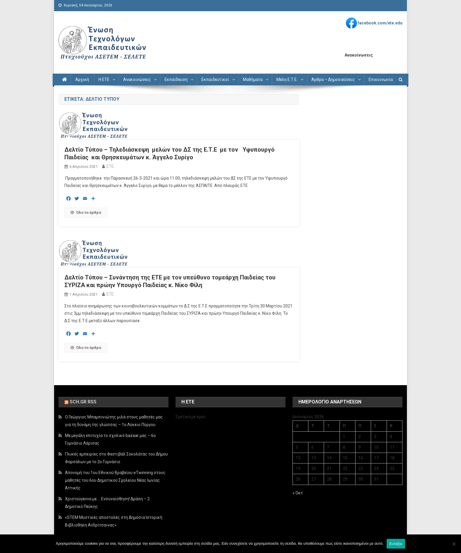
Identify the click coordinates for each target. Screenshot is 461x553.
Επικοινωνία (381, 79)
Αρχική (82, 79)
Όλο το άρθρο (86, 212)
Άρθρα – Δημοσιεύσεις (333, 79)
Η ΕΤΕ (103, 79)
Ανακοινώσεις (137, 79)
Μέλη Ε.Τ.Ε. (287, 79)
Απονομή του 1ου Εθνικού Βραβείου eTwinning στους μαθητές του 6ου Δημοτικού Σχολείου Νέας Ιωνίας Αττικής (115, 480)
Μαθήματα (253, 79)
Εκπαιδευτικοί (215, 79)
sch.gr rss (83, 402)
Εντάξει (396, 544)
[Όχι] (454, 544)
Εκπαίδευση (176, 79)
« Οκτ (298, 493)
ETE (110, 166)
